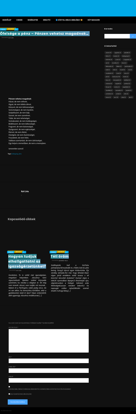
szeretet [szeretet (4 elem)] (128, 90)
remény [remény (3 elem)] (116, 87)
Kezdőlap (6, 20)
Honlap (11, 376)
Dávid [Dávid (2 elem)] (124, 63)
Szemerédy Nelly (63, 260)
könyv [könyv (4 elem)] (108, 80)
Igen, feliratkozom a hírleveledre (20, 394)
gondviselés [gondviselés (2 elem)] (128, 66)
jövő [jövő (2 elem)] (107, 76)
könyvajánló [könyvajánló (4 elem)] (117, 80)
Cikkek (19, 20)
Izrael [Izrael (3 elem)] (118, 73)
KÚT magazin (94, 20)
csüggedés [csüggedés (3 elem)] (127, 59)
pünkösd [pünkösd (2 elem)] (127, 83)
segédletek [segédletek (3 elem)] (126, 87)
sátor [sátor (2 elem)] (126, 94)
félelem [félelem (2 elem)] (118, 66)
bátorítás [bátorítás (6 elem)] (109, 59)
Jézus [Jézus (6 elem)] (126, 73)
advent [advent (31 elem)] (108, 52)
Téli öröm (60, 256)
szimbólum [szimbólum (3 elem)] (109, 94)
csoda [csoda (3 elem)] (117, 59)
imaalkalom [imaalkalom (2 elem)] (109, 73)
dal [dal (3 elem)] (107, 63)
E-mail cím (12, 367)
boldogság (14, 154)
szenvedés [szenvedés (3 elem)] (118, 90)
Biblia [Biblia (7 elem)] (108, 56)
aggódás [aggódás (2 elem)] (118, 52)
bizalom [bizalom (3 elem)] (116, 56)
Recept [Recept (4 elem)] (108, 87)
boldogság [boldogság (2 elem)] (125, 56)
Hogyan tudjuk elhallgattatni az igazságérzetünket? (27, 261)
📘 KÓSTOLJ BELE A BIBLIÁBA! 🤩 (69, 20)
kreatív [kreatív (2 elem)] (125, 76)
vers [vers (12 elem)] (116, 97)
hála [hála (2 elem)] (115, 69)
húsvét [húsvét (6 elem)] (122, 69)
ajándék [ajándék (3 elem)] (127, 52)
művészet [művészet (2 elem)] (109, 83)
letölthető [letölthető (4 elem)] (127, 80)
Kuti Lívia (11, 38)
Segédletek (33, 20)
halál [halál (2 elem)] (108, 69)
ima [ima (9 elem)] (130, 69)
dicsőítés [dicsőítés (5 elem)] (115, 63)
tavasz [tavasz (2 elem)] (108, 97)
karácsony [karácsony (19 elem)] (116, 76)
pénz (20, 154)
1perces (3, 29)
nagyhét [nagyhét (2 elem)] (118, 83)
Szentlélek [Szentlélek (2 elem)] (109, 90)
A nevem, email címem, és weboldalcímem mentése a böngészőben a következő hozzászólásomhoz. (40, 389)
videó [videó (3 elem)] (123, 97)
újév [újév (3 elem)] (130, 97)
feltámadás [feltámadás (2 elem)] (109, 66)
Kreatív (46, 20)
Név (10, 357)
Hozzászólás (13, 327)
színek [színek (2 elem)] (118, 94)
